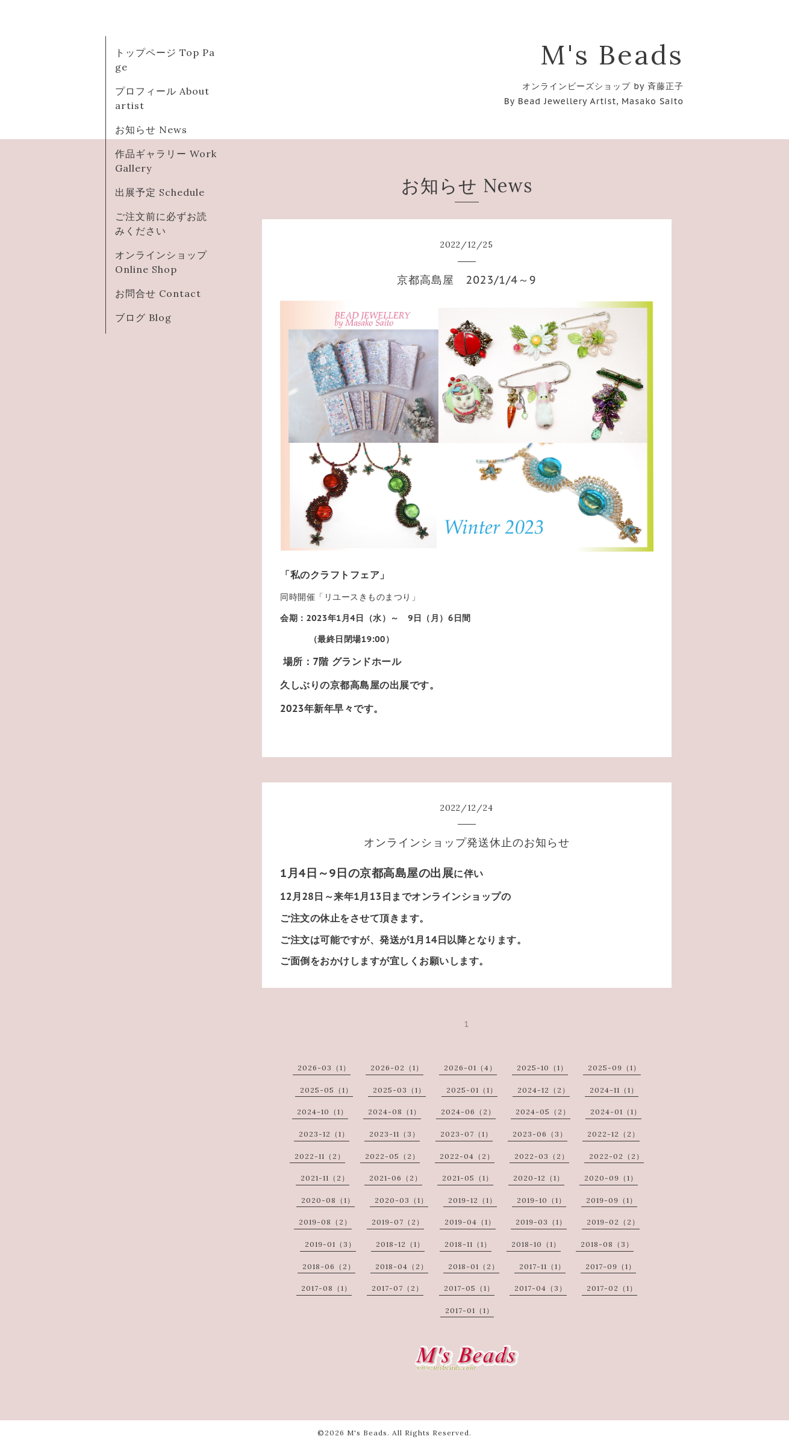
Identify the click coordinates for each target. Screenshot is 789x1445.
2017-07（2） (397, 1288)
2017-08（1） (326, 1288)
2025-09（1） (614, 1067)
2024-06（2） (468, 1111)
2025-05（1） (326, 1089)
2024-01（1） (615, 1111)
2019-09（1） (611, 1200)
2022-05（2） (392, 1156)
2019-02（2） (613, 1221)
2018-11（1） (467, 1244)
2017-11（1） (542, 1266)
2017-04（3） (540, 1288)
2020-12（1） (538, 1177)
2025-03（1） (399, 1089)
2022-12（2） (613, 1133)
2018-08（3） (607, 1244)
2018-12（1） (400, 1244)
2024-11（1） (614, 1089)
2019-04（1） (470, 1221)
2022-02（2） (616, 1156)
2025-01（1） (471, 1089)
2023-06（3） (540, 1133)
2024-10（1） (322, 1111)
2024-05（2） (543, 1111)
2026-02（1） (396, 1067)
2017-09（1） (610, 1266)
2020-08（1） (328, 1200)
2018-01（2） (473, 1266)
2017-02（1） (612, 1288)
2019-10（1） (541, 1200)
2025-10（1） (542, 1067)
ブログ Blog (143, 317)
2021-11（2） (325, 1177)
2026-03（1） (324, 1067)
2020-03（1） (401, 1200)
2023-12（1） (324, 1133)
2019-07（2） (398, 1221)
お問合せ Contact (158, 293)
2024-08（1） (394, 1111)
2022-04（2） (467, 1156)
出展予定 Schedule (160, 192)
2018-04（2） (401, 1266)
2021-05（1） (467, 1177)
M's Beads (612, 54)
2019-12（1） (472, 1200)
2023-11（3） (394, 1133)
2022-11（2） (320, 1156)
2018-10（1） (536, 1244)
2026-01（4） (470, 1067)
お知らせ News (151, 129)
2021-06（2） (395, 1177)
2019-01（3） (330, 1244)
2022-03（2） (541, 1156)
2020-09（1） (611, 1177)
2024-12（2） (543, 1089)
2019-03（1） (541, 1221)
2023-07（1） (466, 1133)
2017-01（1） (469, 1310)
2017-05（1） (469, 1288)
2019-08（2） (325, 1221)
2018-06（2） (328, 1266)
